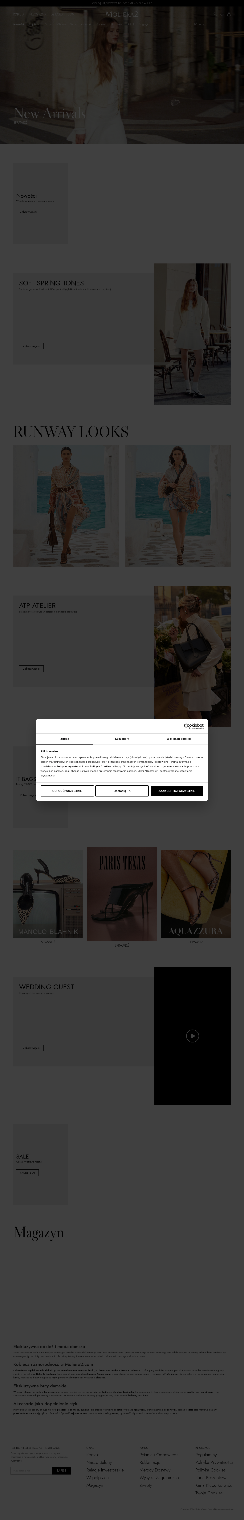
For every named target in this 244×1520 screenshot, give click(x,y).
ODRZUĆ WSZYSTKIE (67, 790)
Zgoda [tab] (64, 738)
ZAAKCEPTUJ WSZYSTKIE (176, 790)
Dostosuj (122, 790)
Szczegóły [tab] (122, 738)
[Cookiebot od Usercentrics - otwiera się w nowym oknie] (187, 726)
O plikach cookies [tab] (179, 738)
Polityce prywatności (69, 766)
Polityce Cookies (100, 766)
